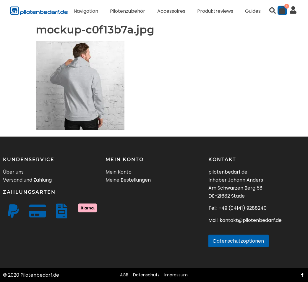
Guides (253, 11)
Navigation (86, 11)
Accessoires (171, 11)
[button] (272, 11)
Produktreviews (215, 11)
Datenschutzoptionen (238, 241)
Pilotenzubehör (127, 11)
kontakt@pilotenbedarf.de (251, 220)
